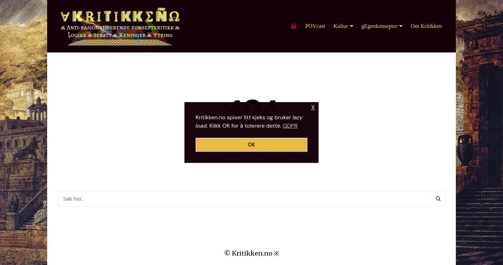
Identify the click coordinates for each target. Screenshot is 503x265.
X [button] (313, 107)
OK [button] (251, 145)
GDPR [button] (290, 125)
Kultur (341, 26)
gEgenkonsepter (380, 26)
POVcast (315, 26)
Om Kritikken (426, 26)
